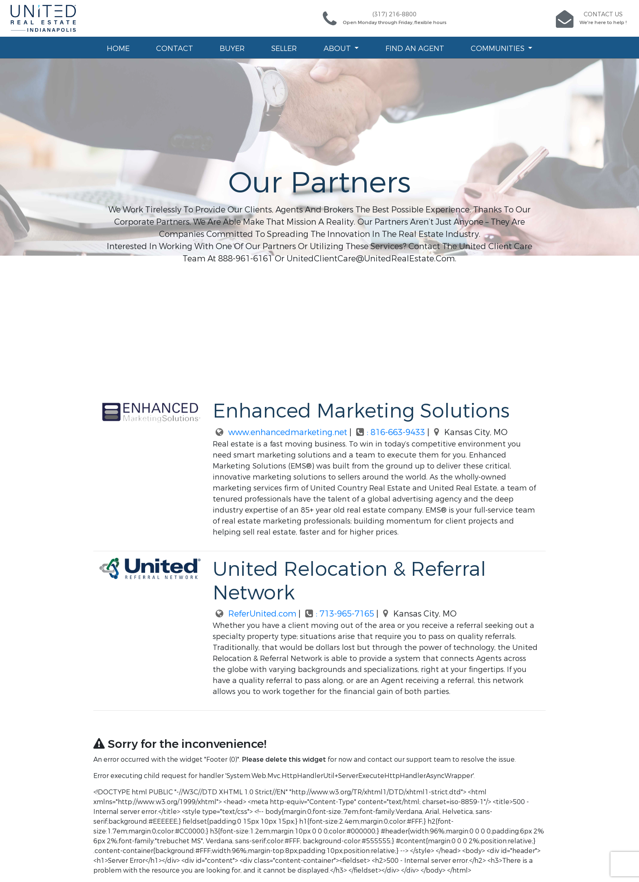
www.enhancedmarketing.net (280, 432)
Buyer (232, 48)
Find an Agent (415, 48)
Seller (284, 48)
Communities (499, 48)
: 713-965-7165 (339, 613)
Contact (174, 48)
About (338, 48)
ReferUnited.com (254, 613)
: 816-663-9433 (390, 432)
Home (118, 48)
